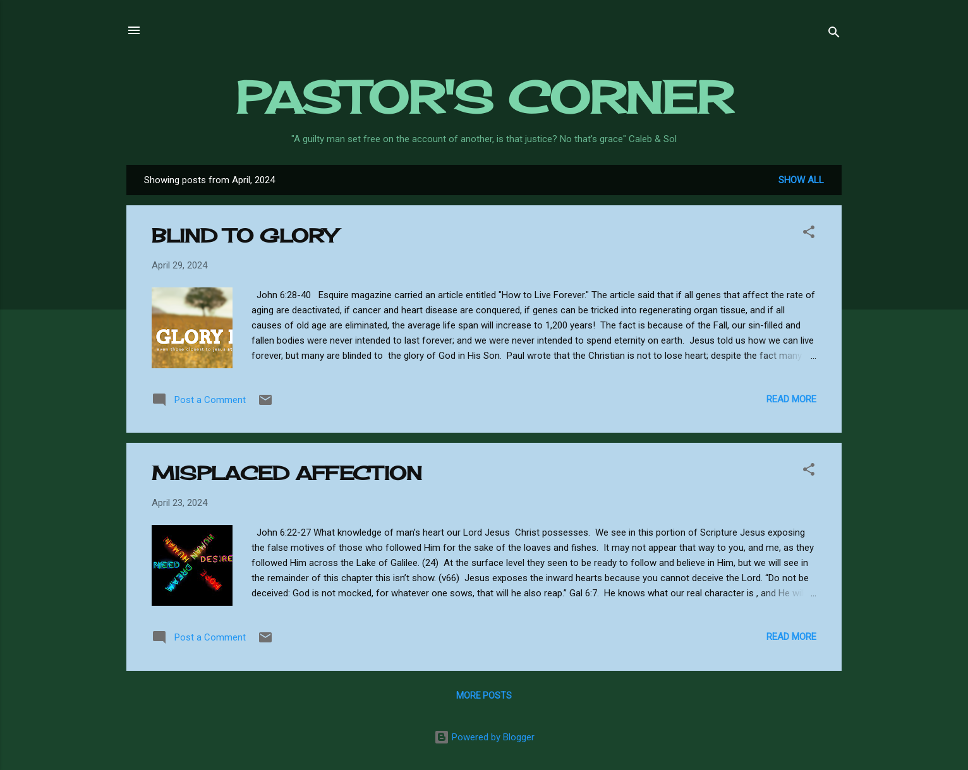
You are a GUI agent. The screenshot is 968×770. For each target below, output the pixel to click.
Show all (801, 180)
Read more (791, 399)
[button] (808, 234)
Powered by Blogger (484, 737)
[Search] (834, 34)
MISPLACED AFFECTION (287, 473)
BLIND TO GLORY (244, 235)
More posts (484, 695)
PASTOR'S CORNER (484, 97)
